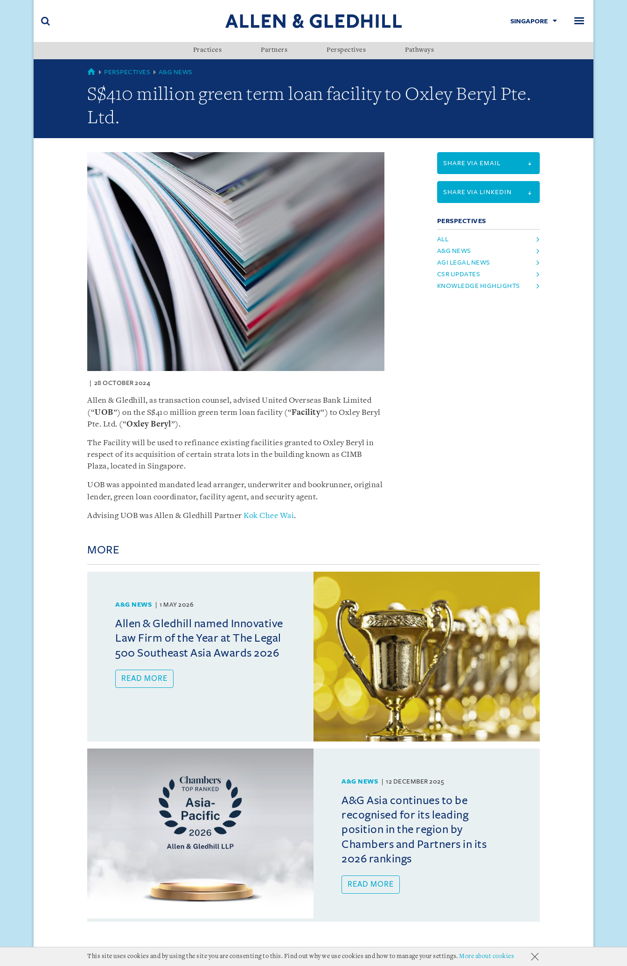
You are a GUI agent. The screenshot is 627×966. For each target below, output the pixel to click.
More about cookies (486, 956)
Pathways (419, 50)
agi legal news (463, 262)
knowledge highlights (478, 285)
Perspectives (346, 50)
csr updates (459, 274)
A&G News (176, 72)
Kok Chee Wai (269, 516)
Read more (144, 678)
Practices (207, 50)
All (443, 239)
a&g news (454, 250)
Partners (274, 50)
